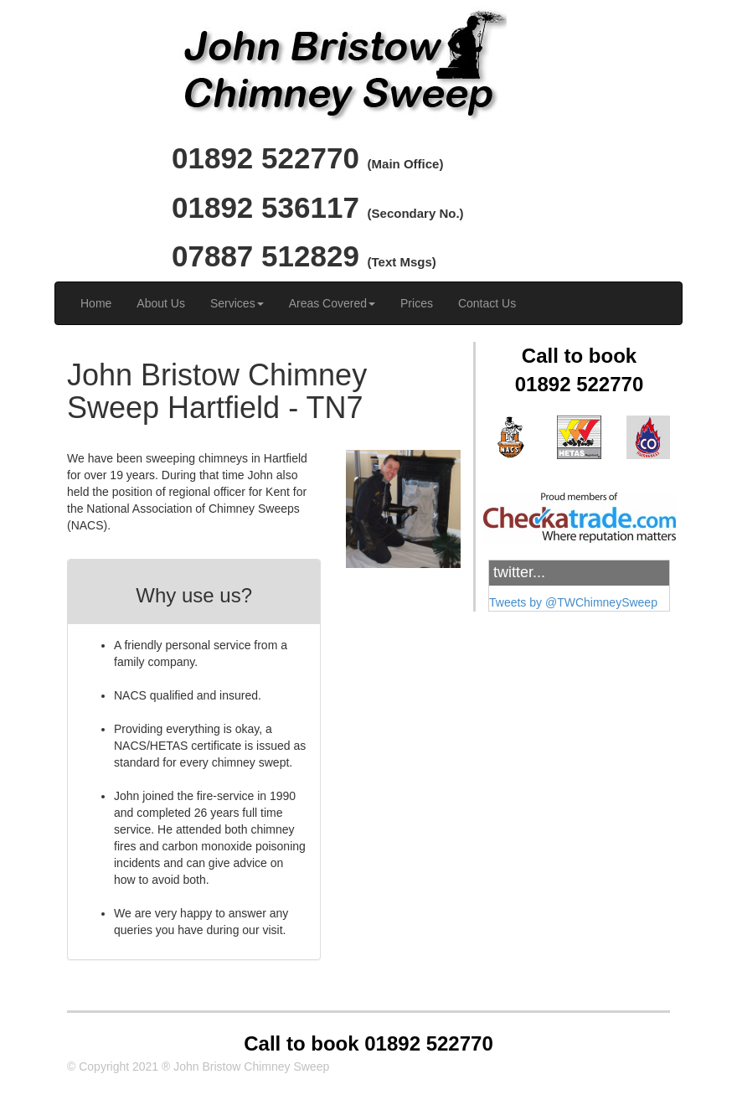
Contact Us (487, 303)
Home (95, 303)
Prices (416, 303)
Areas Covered (332, 303)
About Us (161, 303)
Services (237, 303)
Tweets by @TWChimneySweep (573, 602)
